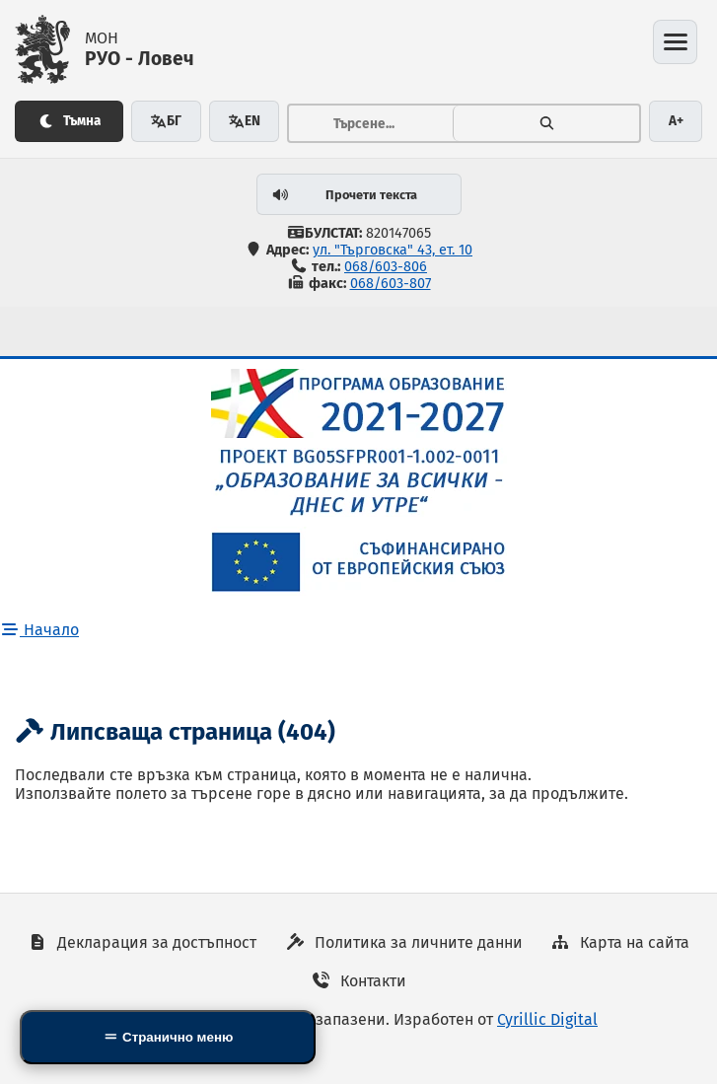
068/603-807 (390, 283)
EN (244, 120)
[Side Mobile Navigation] (168, 1037)
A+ (676, 120)
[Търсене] (546, 123)
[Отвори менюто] (675, 42)
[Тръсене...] (371, 123)
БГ (165, 120)
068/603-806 (385, 266)
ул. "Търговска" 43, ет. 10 (392, 250)
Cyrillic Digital (547, 1019)
